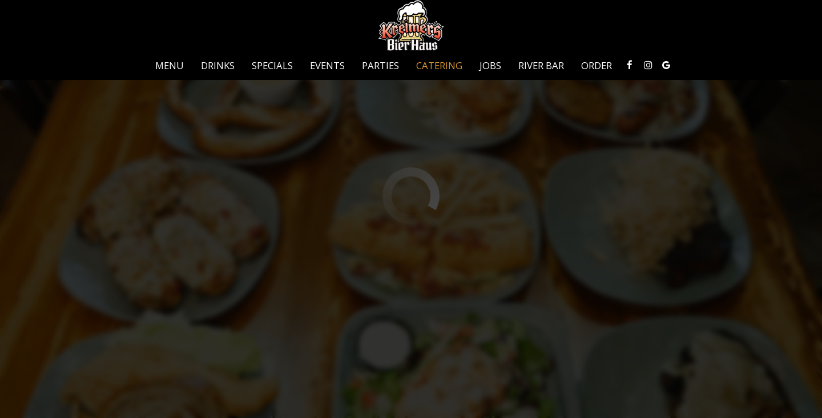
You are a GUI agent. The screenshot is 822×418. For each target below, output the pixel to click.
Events (327, 65)
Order (596, 65)
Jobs (490, 65)
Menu (169, 65)
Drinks (218, 65)
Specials (272, 65)
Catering (439, 65)
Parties (380, 65)
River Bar (541, 65)
